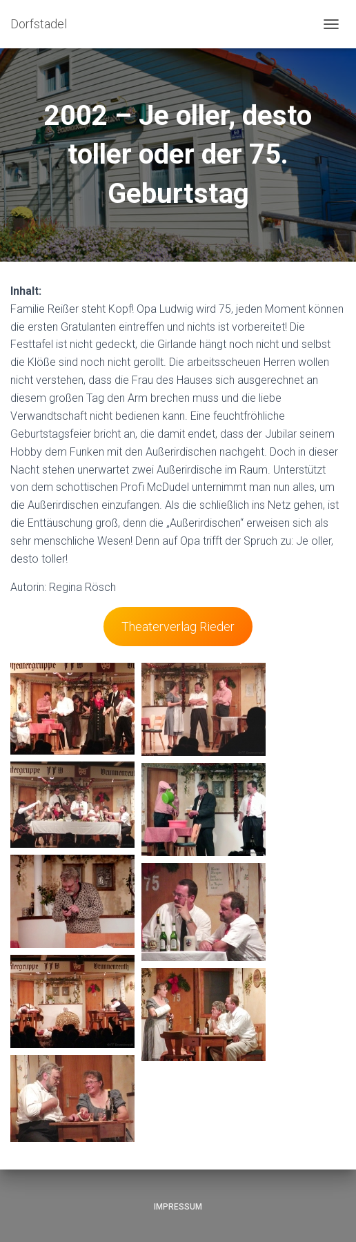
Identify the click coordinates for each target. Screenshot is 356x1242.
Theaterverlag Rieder (178, 626)
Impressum (178, 1207)
